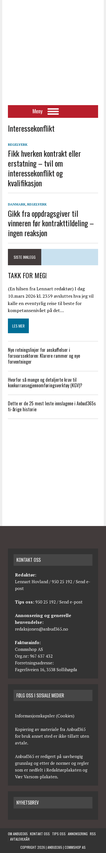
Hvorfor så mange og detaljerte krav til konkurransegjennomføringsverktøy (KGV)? (46, 382)
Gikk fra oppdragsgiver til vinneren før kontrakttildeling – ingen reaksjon (51, 223)
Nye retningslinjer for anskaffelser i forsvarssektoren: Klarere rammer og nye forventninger (44, 355)
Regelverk (17, 144)
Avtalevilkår (20, 839)
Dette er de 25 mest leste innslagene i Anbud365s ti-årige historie (52, 406)
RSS (93, 833)
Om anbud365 (18, 833)
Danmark (16, 204)
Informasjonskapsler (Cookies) (44, 716)
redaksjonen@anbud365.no (41, 629)
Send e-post (71, 602)
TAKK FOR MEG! (27, 275)
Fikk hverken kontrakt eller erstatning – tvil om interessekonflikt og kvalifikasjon (44, 168)
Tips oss (59, 833)
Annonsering (78, 833)
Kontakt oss (40, 833)
